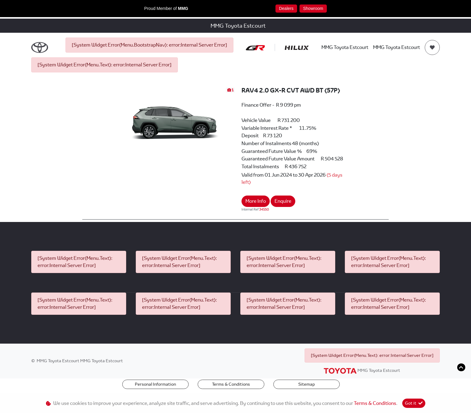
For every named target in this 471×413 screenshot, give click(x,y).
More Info (255, 201)
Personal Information (155, 384)
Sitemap (306, 384)
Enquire (283, 201)
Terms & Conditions (231, 384)
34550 (264, 209)
